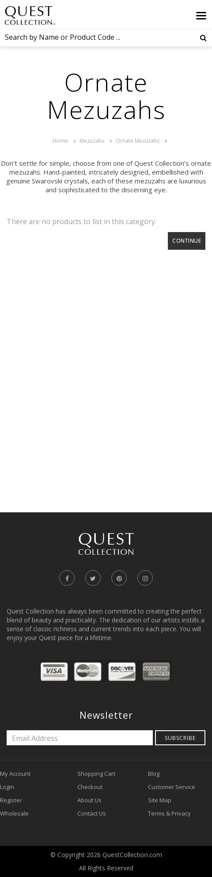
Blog (153, 774)
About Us (89, 800)
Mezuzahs (92, 141)
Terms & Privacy (169, 813)
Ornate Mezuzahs (137, 141)
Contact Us (91, 813)
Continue (186, 240)
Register (11, 800)
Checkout (89, 787)
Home (60, 141)
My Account (15, 774)
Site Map (159, 800)
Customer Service (171, 787)
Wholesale (14, 813)
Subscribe (180, 738)
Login (7, 787)
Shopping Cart (96, 774)
